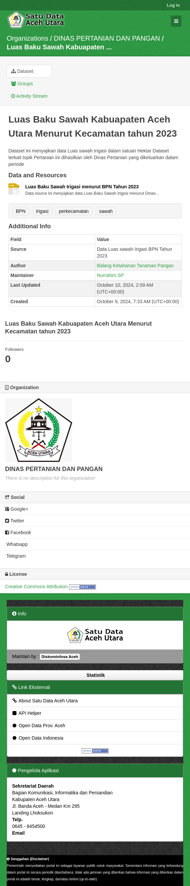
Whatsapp (16, 544)
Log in (173, 5)
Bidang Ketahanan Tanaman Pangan (135, 265)
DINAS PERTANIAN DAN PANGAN (107, 38)
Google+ (16, 509)
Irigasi (42, 211)
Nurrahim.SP (110, 275)
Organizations (27, 38)
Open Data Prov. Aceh (38, 725)
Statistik (95, 675)
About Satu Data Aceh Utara (44, 700)
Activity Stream (29, 96)
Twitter (14, 520)
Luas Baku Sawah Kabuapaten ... (59, 47)
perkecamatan (74, 211)
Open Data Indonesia (37, 738)
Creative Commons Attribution (36, 586)
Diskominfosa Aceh (59, 656)
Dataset (22, 71)
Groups (22, 83)
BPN (21, 211)
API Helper (26, 713)
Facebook (18, 532)
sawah (106, 211)
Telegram (15, 556)
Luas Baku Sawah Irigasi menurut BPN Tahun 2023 (82, 186)
